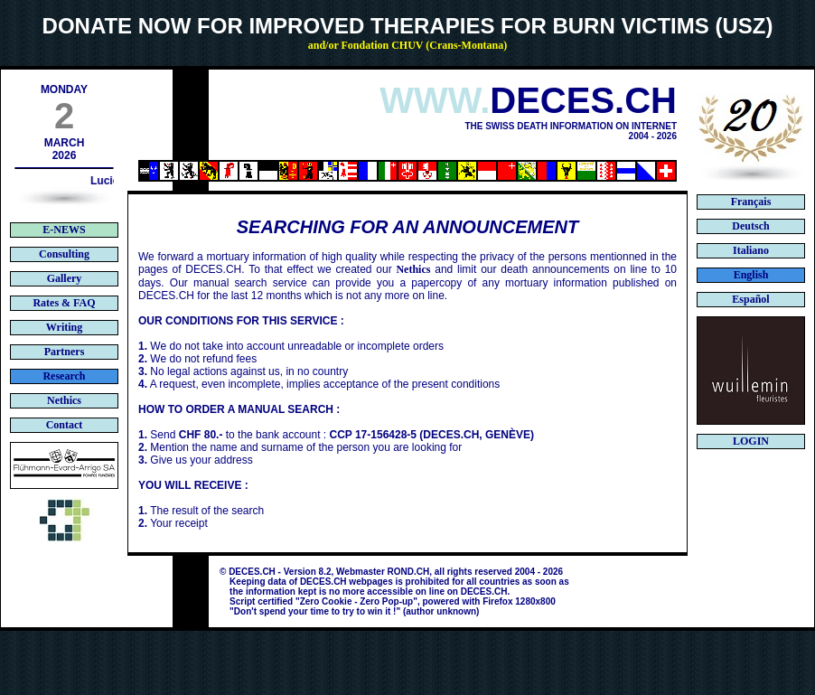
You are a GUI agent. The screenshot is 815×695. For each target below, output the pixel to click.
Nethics (413, 269)
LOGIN (751, 441)
